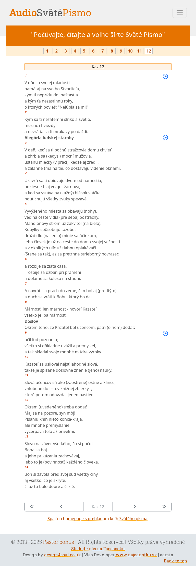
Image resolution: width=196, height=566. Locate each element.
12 (148, 51)
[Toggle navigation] (180, 13)
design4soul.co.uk (62, 554)
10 (130, 51)
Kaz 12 (98, 67)
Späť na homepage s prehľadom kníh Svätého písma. (97, 518)
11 (139, 51)
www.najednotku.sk (136, 554)
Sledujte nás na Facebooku (98, 548)
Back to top (175, 560)
